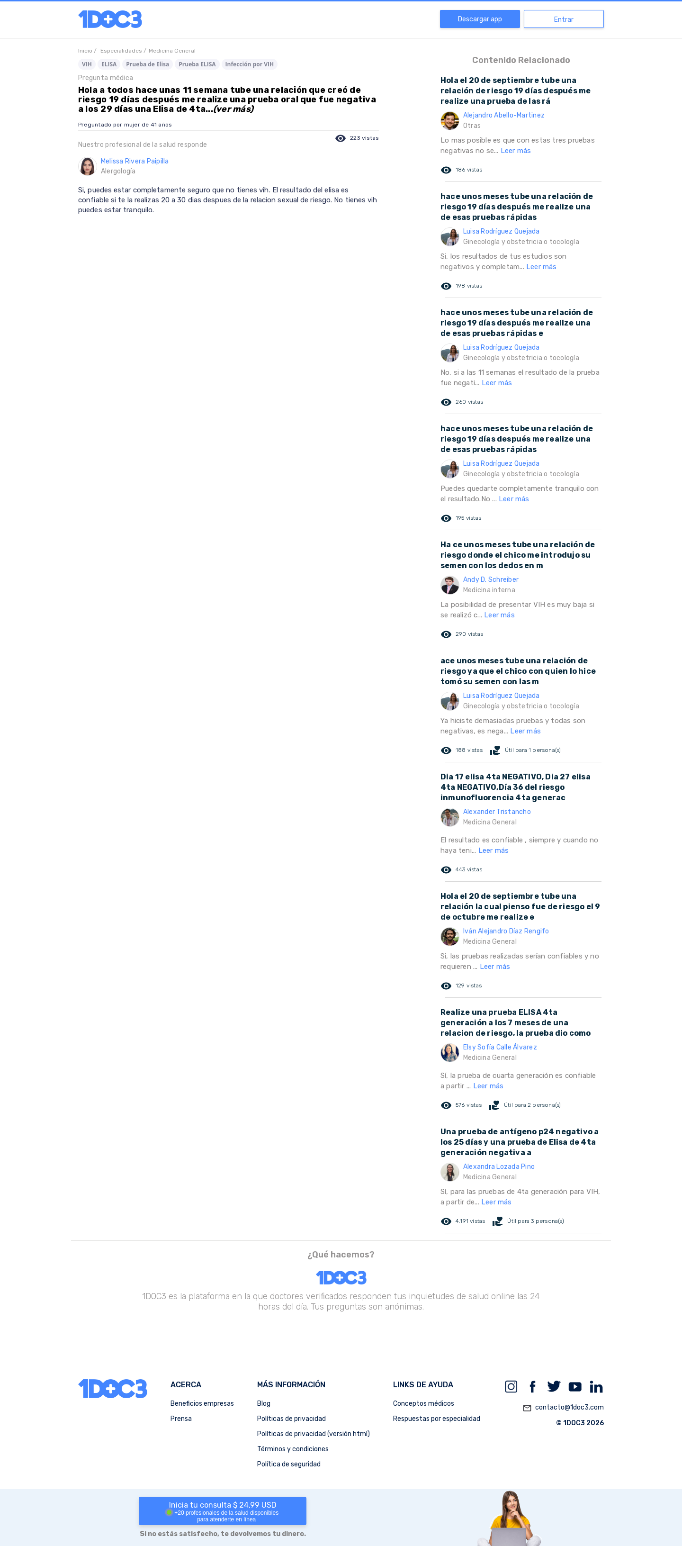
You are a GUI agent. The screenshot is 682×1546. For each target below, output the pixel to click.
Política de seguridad (289, 1464)
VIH (87, 64)
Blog (263, 1404)
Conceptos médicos (423, 1404)
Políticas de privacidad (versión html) (313, 1434)
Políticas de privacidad (291, 1419)
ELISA (109, 64)
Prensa (181, 1419)
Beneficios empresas (202, 1404)
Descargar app (480, 19)
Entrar (564, 20)
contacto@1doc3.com (563, 1408)
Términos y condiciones (293, 1449)
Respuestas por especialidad (436, 1419)
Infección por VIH (249, 64)
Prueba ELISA (197, 64)
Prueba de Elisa (147, 64)
